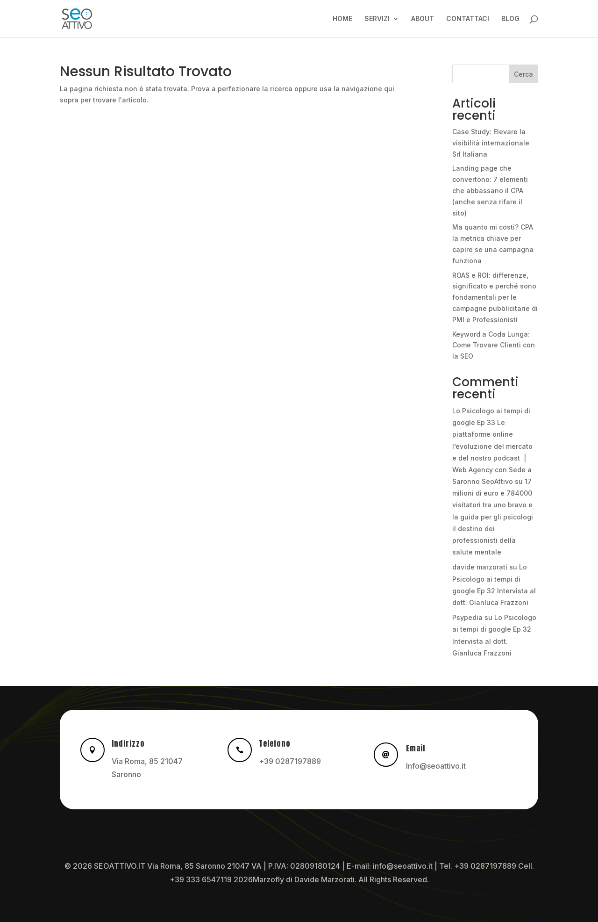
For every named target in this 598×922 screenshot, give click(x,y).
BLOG (510, 18)
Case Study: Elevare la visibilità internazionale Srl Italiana (490, 143)
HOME (342, 18)
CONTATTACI (467, 18)
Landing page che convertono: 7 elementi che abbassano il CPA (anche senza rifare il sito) (490, 190)
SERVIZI (377, 18)
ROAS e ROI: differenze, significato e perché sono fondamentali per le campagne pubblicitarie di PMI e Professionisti (495, 297)
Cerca (523, 74)
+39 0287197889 (290, 761)
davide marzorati (479, 567)
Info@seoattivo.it (436, 766)
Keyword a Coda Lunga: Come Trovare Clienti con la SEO (493, 345)
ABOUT (422, 18)
